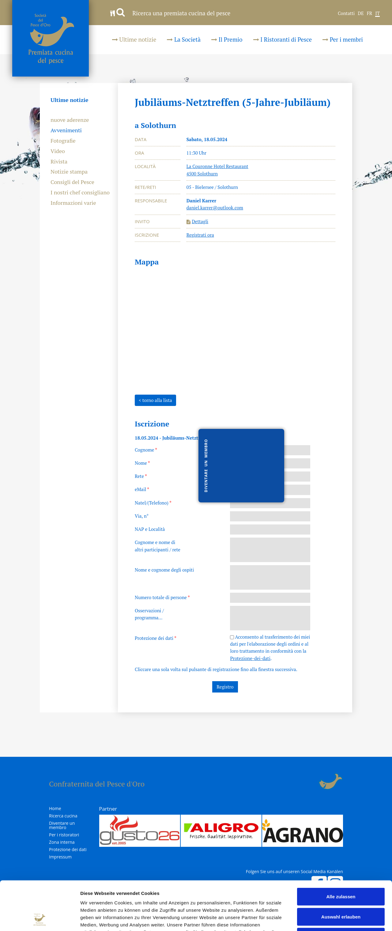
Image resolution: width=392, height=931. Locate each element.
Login (314, 781)
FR (369, 13)
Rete (141, 476)
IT (377, 13)
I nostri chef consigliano (80, 193)
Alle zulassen (340, 850)
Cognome (146, 450)
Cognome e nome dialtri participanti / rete (157, 545)
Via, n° (142, 516)
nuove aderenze (70, 120)
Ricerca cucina (63, 816)
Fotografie (63, 141)
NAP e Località (150, 529)
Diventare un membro (62, 825)
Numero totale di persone (162, 597)
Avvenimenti (66, 130)
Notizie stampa (69, 172)
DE (361, 13)
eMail (142, 489)
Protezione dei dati (155, 638)
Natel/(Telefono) (153, 503)
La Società (184, 39)
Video (58, 151)
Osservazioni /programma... (149, 614)
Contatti (346, 13)
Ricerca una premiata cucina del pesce (170, 13)
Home (55, 808)
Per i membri (342, 39)
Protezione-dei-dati (250, 658)
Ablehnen (340, 890)
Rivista (59, 162)
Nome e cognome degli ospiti (164, 570)
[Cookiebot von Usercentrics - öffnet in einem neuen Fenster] (39, 919)
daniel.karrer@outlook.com (215, 208)
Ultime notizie (134, 39)
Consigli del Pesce (72, 182)
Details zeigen (325, 919)
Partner (108, 808)
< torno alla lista (155, 400)
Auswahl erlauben (340, 870)
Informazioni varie (73, 203)
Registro (225, 687)
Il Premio (226, 39)
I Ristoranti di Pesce (282, 39)
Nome (142, 463)
